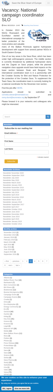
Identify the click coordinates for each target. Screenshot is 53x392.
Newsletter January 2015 (12, 221)
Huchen (7, 314)
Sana (6, 350)
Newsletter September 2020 (13, 175)
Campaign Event (10, 295)
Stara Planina (9, 360)
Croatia (6, 299)
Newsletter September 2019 (13, 190)
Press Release (9, 343)
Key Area (30, 25)
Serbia (6, 358)
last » (18, 265)
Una (5, 367)
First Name (8, 141)
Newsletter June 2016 (11, 212)
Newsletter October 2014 (12, 224)
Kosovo (6, 321)
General (36, 25)
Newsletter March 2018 (12, 200)
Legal (6, 326)
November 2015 (10, 232)
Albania (6, 278)
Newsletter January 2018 (12, 202)
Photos (6, 341)
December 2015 (10, 235)
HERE (19, 88)
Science (7, 355)
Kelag (6, 316)
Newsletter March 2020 (12, 183)
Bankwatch (8, 282)
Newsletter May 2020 (11, 180)
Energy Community (11, 307)
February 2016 (9, 240)
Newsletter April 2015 (11, 219)
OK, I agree (6, 390)
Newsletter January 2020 (12, 185)
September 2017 (17, 204)
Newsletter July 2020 (11, 178)
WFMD (6, 375)
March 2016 (8, 242)
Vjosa (6, 372)
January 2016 (9, 237)
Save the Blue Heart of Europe (26, 3)
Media (6, 331)
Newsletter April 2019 (11, 195)
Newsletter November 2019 (13, 187)
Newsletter (7, 204)
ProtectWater (9, 345)
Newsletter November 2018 (13, 197)
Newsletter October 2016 (12, 209)
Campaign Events (10, 297)
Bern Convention (10, 285)
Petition (6, 338)
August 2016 (8, 252)
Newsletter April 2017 (11, 207)
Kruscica (7, 324)
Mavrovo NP (8, 328)
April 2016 (7, 245)
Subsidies (7, 365)
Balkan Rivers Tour (11, 280)
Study (6, 362)
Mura (6, 336)
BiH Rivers (8, 287)
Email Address (11, 133)
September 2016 (10, 254)
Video (6, 370)
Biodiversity (8, 290)
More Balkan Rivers (11, 333)
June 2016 (8, 249)
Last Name (8, 149)
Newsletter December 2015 (13, 214)
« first (7, 261)
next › (11, 265)
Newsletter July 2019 (11, 192)
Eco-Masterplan (10, 304)
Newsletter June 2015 (11, 217)
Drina (6, 302)
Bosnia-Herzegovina (11, 292)
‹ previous (15, 261)
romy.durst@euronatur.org (13, 97)
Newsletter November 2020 (13, 173)
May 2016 (7, 247)
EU (5, 309)
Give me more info (22, 390)
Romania (7, 348)
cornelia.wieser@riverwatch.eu (15, 95)
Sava (25, 25)
